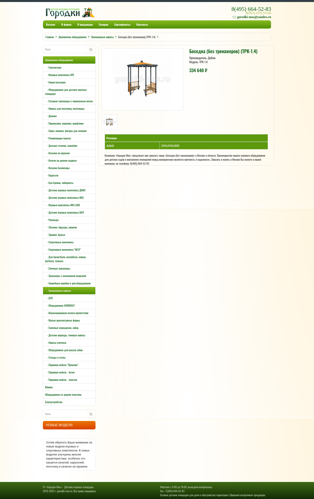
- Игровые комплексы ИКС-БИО (62, 205)
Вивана (48, 387)
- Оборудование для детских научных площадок (66, 91)
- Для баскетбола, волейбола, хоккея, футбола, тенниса (65, 259)
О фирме (66, 24)
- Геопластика (53, 67)
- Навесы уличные (55, 342)
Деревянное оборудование (59, 60)
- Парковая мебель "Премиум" (61, 365)
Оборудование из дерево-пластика (63, 394)
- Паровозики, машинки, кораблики (64, 123)
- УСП (49, 298)
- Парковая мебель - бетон (59, 372)
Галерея (103, 24)
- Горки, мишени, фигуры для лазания (66, 131)
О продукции (85, 24)
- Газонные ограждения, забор (61, 328)
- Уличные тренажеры (57, 268)
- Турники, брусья (55, 234)
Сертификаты (122, 24)
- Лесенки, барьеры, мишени (61, 227)
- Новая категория (55, 82)
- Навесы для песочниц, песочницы (65, 108)
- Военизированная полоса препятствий (66, 313)
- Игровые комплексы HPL (59, 75)
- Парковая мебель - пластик (61, 379)
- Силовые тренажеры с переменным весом (69, 101)
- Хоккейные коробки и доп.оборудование (68, 283)
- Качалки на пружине (57, 153)
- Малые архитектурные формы (62, 320)
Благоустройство (53, 402)
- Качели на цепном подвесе (61, 160)
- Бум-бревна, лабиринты (59, 183)
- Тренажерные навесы (58, 290)
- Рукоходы (52, 220)
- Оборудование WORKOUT (60, 305)
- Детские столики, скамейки (61, 145)
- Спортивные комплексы (59, 242)
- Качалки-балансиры (57, 168)
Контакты (142, 24)
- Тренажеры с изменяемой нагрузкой (65, 276)
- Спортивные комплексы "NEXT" (63, 249)
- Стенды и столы (55, 357)
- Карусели (51, 175)
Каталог (50, 24)
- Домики (51, 116)
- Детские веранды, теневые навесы (65, 335)
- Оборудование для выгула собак (64, 350)
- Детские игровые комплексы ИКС (64, 197)
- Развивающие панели (58, 138)
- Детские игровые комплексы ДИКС (65, 190)
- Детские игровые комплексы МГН (64, 212)
